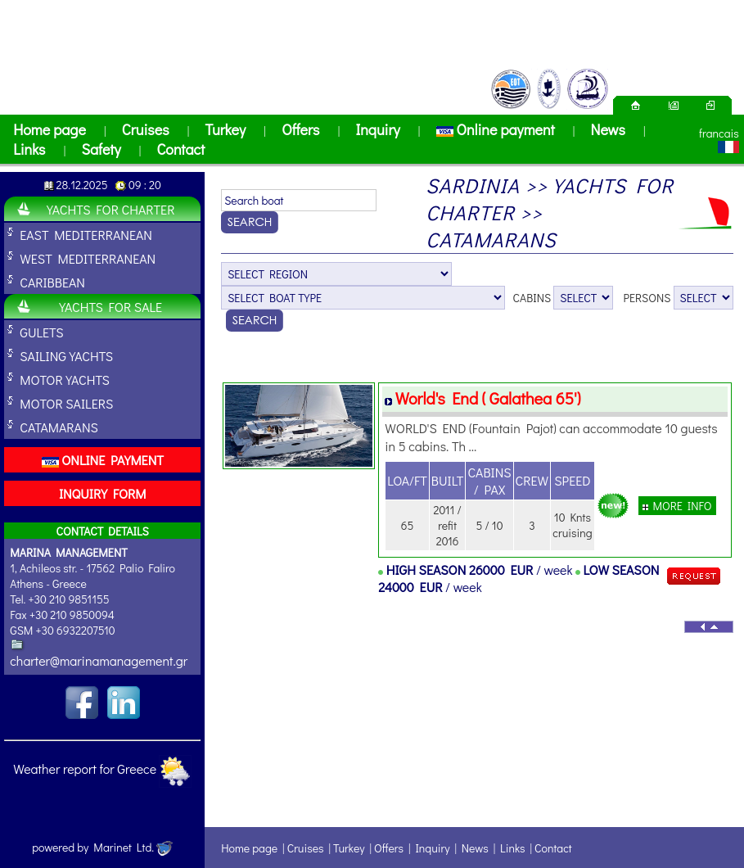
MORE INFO (677, 505)
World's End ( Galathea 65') (488, 398)
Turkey (225, 129)
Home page (49, 129)
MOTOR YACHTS (65, 379)
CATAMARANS (59, 427)
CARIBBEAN (52, 282)
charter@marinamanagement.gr (98, 660)
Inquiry (377, 129)
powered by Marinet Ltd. (102, 847)
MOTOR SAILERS (66, 403)
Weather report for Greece (84, 768)
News (608, 129)
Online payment (495, 129)
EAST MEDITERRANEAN (86, 234)
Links (29, 149)
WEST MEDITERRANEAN (88, 258)
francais (719, 133)
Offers (300, 129)
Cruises (145, 129)
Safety (100, 149)
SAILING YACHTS (66, 355)
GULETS (41, 332)
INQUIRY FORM (103, 493)
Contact (180, 149)
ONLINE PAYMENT (103, 459)
